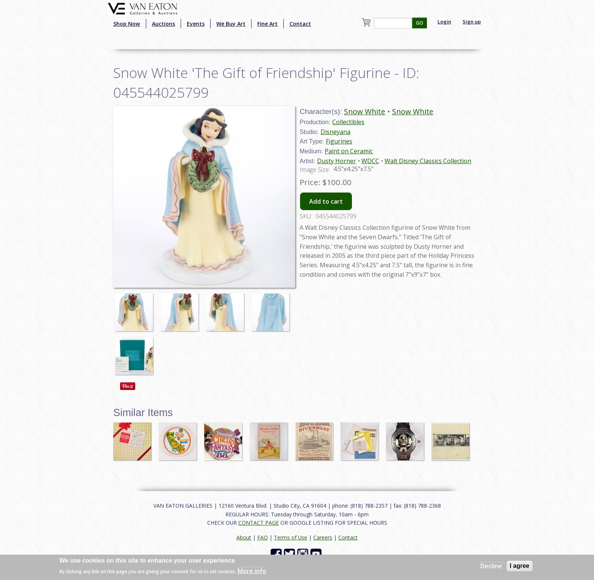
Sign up (472, 21)
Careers (322, 537)
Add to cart (326, 201)
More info (252, 571)
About (243, 537)
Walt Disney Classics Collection (428, 161)
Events (196, 23)
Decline (491, 566)
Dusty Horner (336, 161)
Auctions (163, 23)
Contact (300, 23)
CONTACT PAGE (258, 522)
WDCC (370, 161)
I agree (520, 566)
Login (444, 21)
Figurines (339, 141)
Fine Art (267, 23)
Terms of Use (290, 537)
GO (419, 23)
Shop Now (126, 23)
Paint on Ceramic (349, 151)
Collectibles (348, 122)
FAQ (262, 537)
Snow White (364, 111)
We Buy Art (230, 23)
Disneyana (335, 132)
